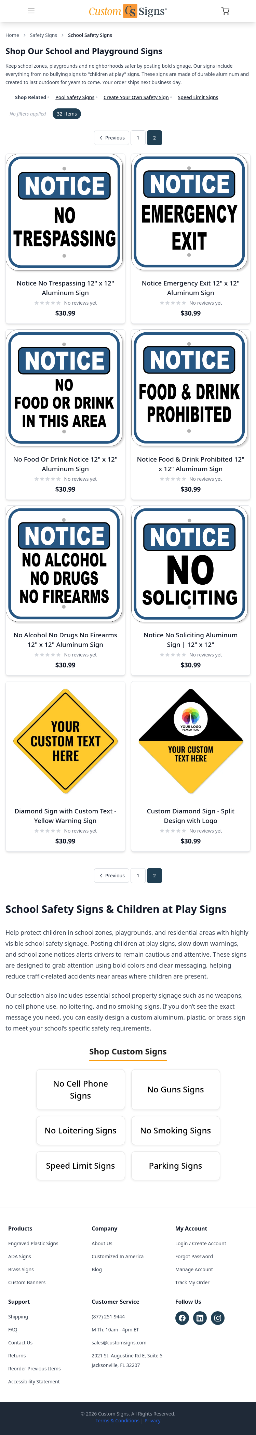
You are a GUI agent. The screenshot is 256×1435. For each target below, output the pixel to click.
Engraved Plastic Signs (33, 1243)
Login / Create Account (200, 1243)
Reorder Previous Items (34, 1368)
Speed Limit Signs (198, 97)
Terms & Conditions (117, 1420)
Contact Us (20, 1342)
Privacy (153, 1420)
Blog (97, 1269)
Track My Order (192, 1282)
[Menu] (31, 11)
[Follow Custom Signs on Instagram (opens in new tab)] (218, 1318)
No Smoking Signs (175, 1130)
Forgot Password (194, 1256)
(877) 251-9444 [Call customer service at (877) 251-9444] (108, 1316)
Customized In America (118, 1256)
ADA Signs (19, 1256)
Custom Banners (26, 1282)
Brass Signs (21, 1269)
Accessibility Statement (34, 1381)
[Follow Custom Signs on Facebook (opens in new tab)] (182, 1318)
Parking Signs (175, 1165)
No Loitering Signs (80, 1130)
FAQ (12, 1329)
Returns (17, 1355)
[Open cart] (225, 11)
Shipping (18, 1316)
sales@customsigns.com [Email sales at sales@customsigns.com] (119, 1342)
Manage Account (194, 1269)
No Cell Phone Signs (80, 1089)
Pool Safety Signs (74, 97)
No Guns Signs (175, 1089)
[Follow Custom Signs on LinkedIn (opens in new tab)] (200, 1318)
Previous (111, 137)
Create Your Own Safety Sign (136, 97)
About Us (102, 1243)
